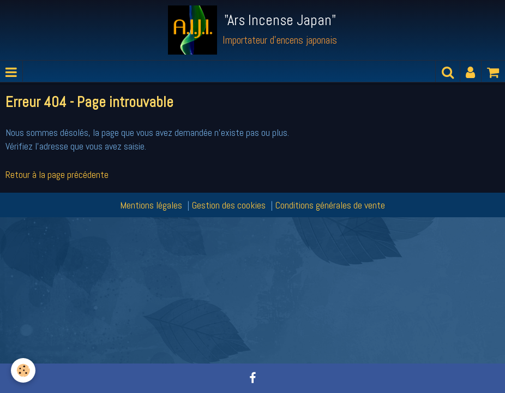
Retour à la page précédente (57, 174)
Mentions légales (151, 205)
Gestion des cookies (229, 205)
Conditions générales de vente (330, 205)
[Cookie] (23, 370)
